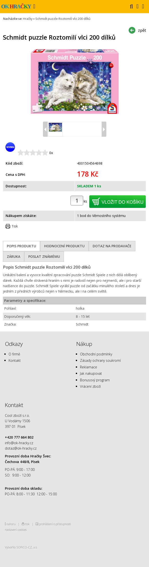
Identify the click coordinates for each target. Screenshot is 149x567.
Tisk (14, 226)
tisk (27, 524)
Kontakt (15, 360)
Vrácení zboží (90, 386)
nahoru (11, 524)
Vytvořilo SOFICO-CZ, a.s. (21, 547)
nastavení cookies (16, 530)
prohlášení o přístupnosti (55, 524)
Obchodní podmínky (96, 354)
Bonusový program (95, 380)
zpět (142, 30)
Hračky (27, 19)
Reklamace (88, 367)
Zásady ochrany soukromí (100, 360)
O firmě (14, 354)
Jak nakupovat (91, 373)
